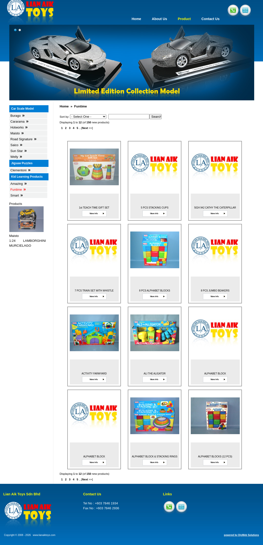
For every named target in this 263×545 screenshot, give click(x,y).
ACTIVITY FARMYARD (94, 373)
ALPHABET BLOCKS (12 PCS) (215, 456)
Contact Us (211, 19)
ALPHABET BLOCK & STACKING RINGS (155, 456)
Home (136, 19)
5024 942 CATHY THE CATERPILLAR (215, 207)
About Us (159, 19)
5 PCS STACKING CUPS (154, 207)
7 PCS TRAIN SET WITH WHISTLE (94, 290)
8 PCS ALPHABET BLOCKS (154, 290)
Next (85, 128)
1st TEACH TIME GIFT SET (94, 207)
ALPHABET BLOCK (215, 373)
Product (184, 19)
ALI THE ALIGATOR (155, 373)
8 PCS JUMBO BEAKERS (215, 290)
